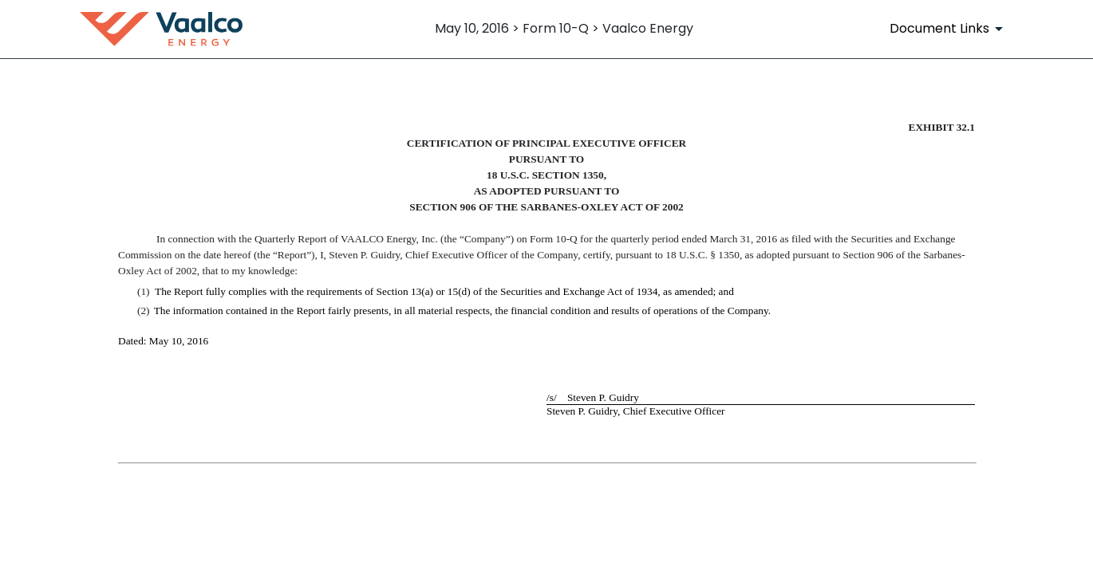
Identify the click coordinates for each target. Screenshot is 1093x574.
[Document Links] (949, 28)
